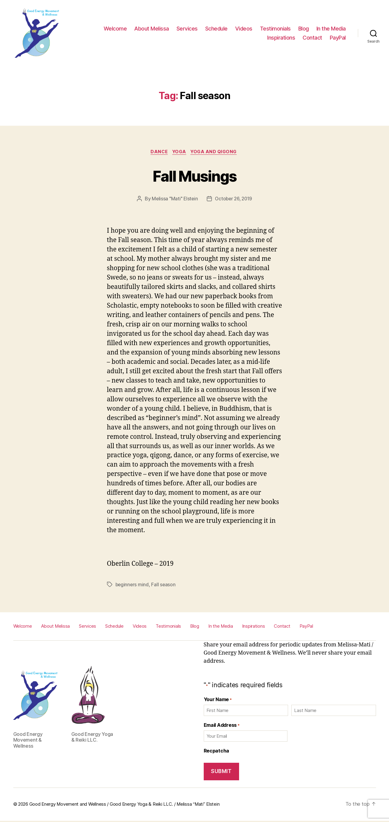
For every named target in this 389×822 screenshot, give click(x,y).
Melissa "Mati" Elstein (173, 199)
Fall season (164, 586)
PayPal (338, 37)
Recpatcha (216, 752)
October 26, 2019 (234, 199)
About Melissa (151, 28)
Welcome (115, 28)
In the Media (331, 28)
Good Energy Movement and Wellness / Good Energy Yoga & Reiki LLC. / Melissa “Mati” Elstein (124, 805)
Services (187, 28)
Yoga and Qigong (216, 152)
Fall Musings (194, 175)
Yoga (179, 152)
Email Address (222, 726)
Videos (243, 28)
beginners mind (132, 586)
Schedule (216, 28)
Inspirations (281, 37)
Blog (303, 28)
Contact (312, 37)
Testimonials (275, 28)
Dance (157, 152)
